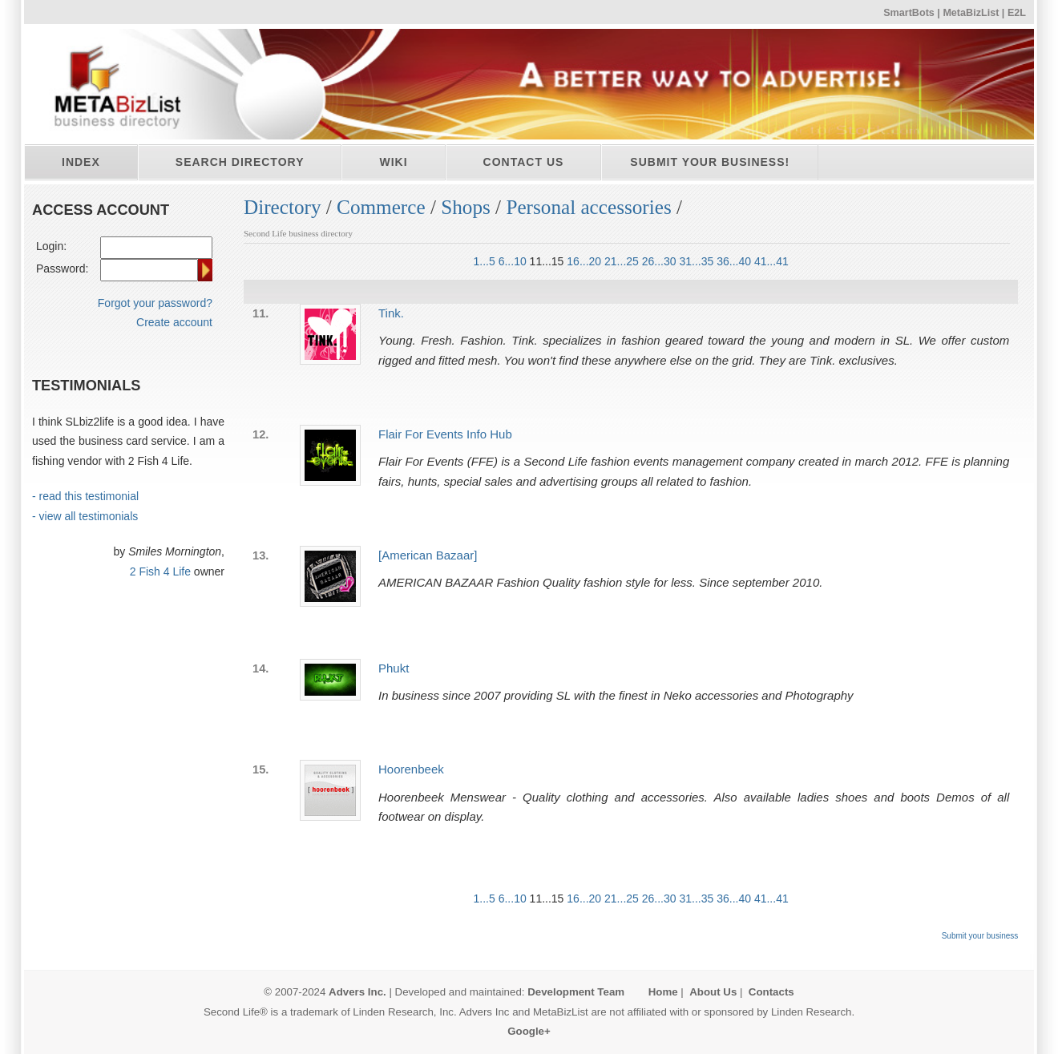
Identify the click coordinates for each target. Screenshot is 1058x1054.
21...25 (621, 261)
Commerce (381, 207)
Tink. (391, 313)
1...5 (484, 261)
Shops (466, 207)
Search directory (240, 161)
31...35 (696, 261)
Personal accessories (588, 207)
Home (663, 992)
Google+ (529, 1031)
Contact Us (523, 161)
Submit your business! (709, 161)
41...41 (771, 261)
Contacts (771, 992)
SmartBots (909, 12)
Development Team (575, 992)
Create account (174, 322)
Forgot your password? (155, 303)
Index (81, 161)
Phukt (393, 668)
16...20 (584, 261)
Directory (282, 207)
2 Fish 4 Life (160, 571)
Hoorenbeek (411, 769)
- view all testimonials (85, 516)
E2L (1017, 12)
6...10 (513, 261)
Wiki (393, 161)
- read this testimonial (85, 496)
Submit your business (980, 935)
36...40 (734, 261)
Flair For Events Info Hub (445, 434)
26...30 (659, 261)
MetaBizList (971, 12)
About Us (713, 992)
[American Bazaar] (427, 555)
